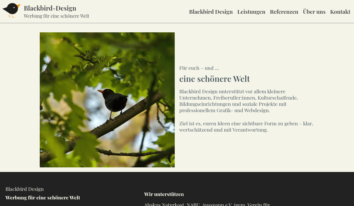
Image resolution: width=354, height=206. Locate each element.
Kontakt (340, 11)
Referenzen (284, 11)
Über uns (314, 11)
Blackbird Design (211, 11)
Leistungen (251, 11)
